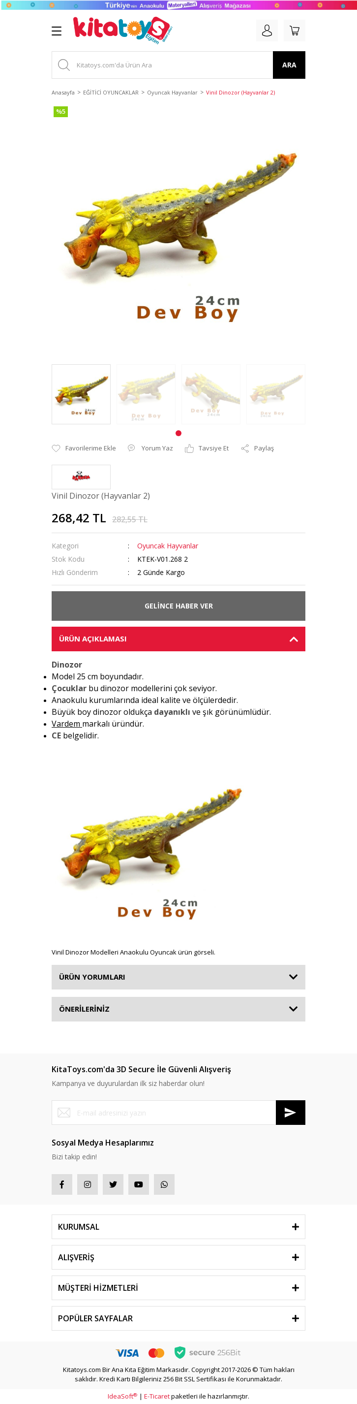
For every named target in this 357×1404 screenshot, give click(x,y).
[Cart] (294, 30)
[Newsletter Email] (178, 1112)
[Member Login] (267, 30)
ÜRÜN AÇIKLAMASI (93, 638)
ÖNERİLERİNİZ (84, 1009)
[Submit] (290, 1112)
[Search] (178, 65)
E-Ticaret (157, 1396)
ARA (289, 64)
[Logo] (123, 30)
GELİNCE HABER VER (179, 605)
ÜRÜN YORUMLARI (92, 977)
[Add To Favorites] (84, 448)
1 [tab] (178, 433)
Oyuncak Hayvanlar (167, 545)
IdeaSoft (122, 1396)
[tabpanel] (81, 394)
